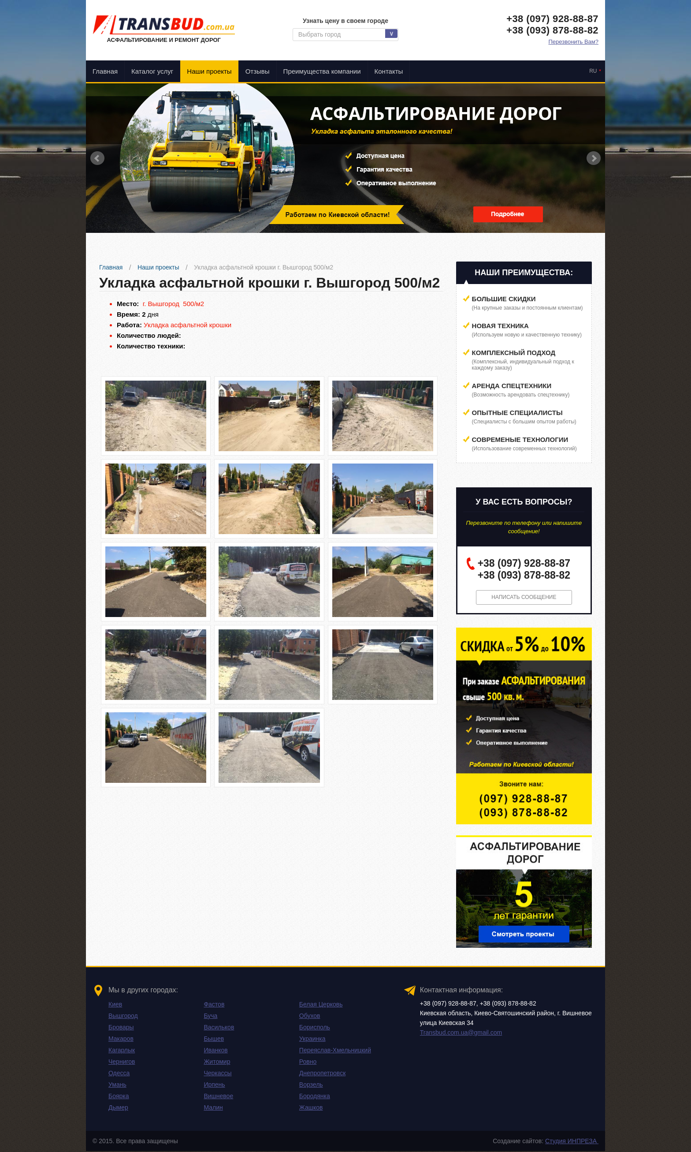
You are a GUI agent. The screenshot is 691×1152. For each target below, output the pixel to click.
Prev (97, 158)
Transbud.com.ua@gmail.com (461, 1033)
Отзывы (257, 71)
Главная (105, 71)
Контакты (389, 71)
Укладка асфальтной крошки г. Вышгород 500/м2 (263, 267)
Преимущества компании (322, 71)
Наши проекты (209, 71)
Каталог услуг (152, 71)
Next (594, 158)
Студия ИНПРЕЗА (571, 1141)
